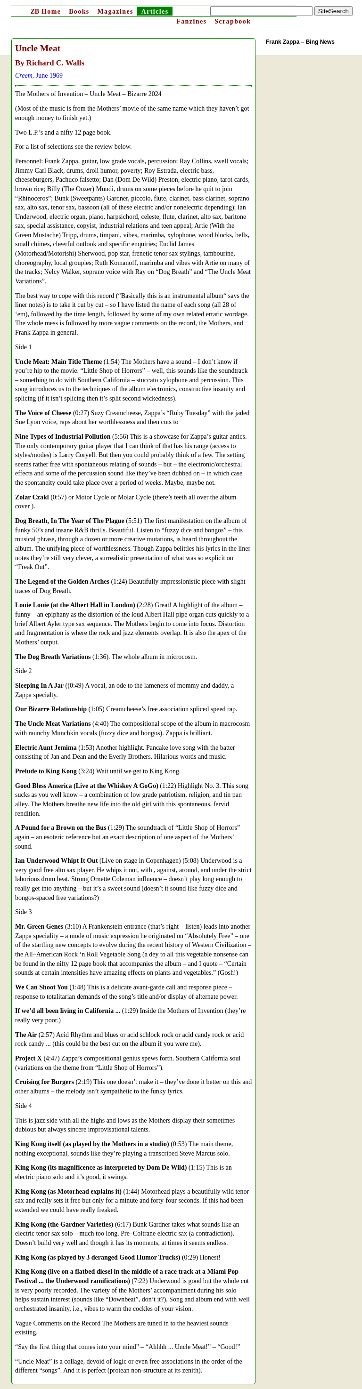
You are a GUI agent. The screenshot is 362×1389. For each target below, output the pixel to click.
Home (45, 11)
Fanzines (191, 21)
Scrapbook (232, 21)
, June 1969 (39, 75)
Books (79, 11)
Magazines (115, 11)
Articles (155, 11)
